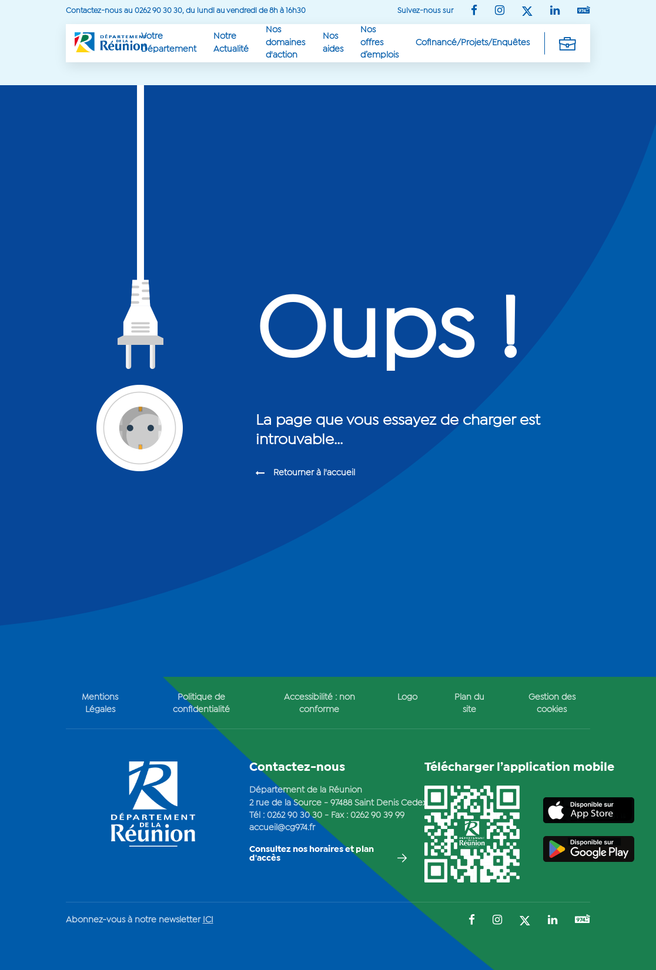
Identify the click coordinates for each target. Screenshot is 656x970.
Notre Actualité (231, 42)
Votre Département (168, 42)
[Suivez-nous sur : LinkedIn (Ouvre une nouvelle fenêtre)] (555, 11)
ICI (208, 920)
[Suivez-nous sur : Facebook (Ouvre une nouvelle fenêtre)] (474, 11)
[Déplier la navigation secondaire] (567, 43)
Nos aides (333, 42)
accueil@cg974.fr (282, 827)
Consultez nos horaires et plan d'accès (311, 854)
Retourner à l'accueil (314, 472)
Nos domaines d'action (285, 42)
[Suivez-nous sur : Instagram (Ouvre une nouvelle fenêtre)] (499, 11)
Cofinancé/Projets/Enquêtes (473, 42)
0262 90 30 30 (294, 815)
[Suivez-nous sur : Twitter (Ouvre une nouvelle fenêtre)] (527, 12)
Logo (407, 697)
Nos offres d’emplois (379, 42)
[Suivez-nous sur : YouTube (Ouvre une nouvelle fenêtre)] (583, 11)
